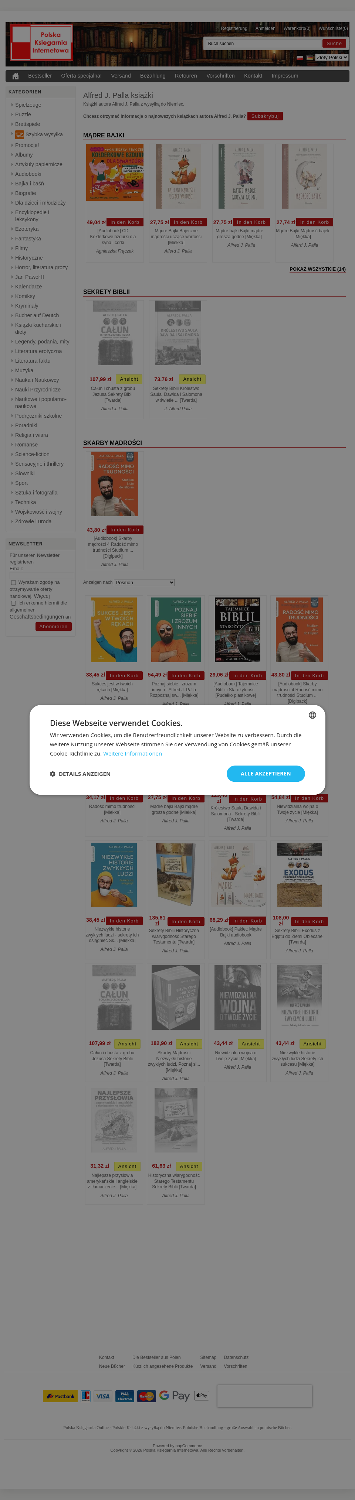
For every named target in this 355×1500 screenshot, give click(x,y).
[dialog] (177, 750)
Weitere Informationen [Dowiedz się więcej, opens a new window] (132, 753)
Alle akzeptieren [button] (266, 773)
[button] (80, 773)
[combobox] (312, 715)
